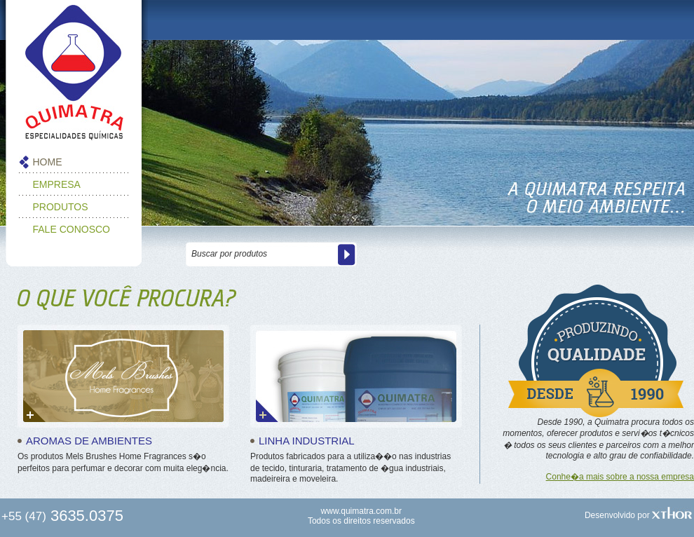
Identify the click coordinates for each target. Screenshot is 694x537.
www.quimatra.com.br (361, 511)
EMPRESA (57, 184)
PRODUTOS (60, 206)
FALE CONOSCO (71, 229)
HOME (47, 162)
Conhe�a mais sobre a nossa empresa (620, 477)
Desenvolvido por (639, 515)
